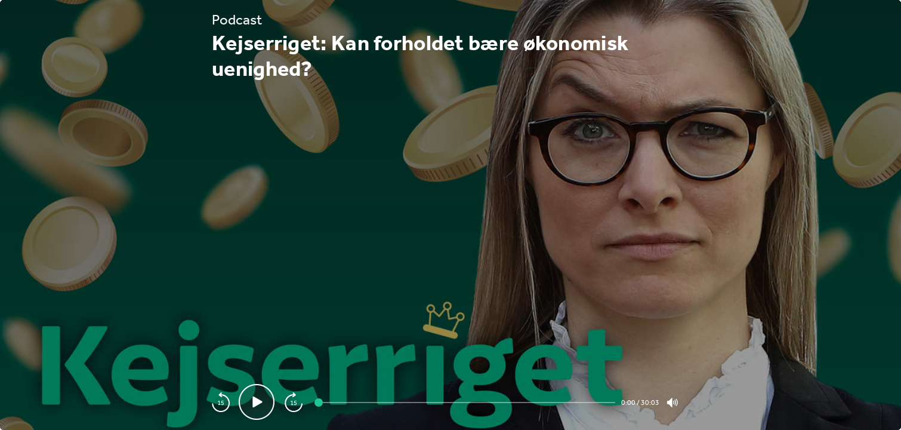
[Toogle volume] (672, 402)
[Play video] (256, 402)
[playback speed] (221, 402)
